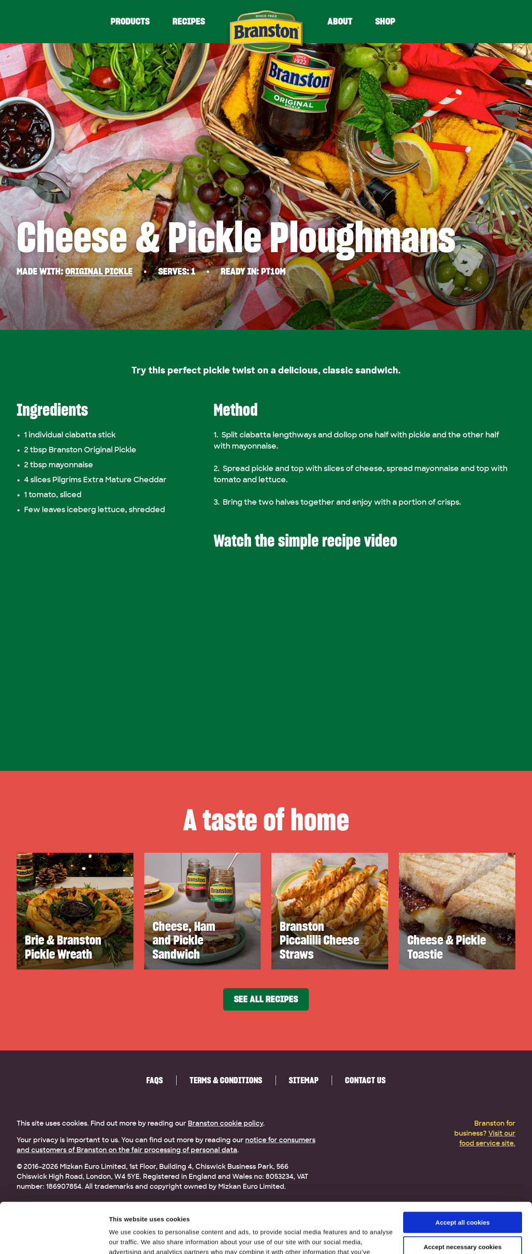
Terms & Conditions (226, 1080)
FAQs (154, 1080)
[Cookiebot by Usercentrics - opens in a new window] (53, 1238)
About (340, 21)
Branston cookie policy (225, 1123)
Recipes (188, 21)
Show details (128, 1237)
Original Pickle (99, 271)
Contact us (365, 1080)
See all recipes (266, 999)
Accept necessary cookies (463, 1199)
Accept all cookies (463, 1175)
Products (130, 21)
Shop (385, 21)
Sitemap (303, 1080)
